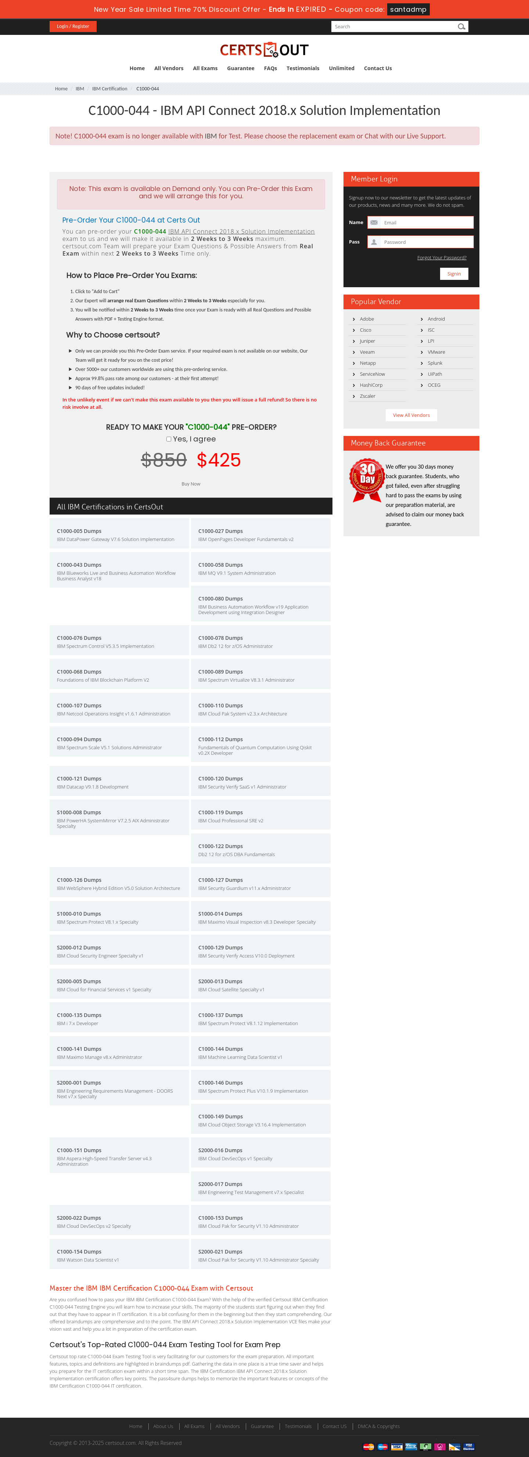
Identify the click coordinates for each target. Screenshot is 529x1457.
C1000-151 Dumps (79, 1150)
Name (356, 222)
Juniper (367, 341)
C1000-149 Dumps (220, 1116)
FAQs (270, 68)
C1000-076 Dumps (79, 637)
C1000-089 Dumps (220, 671)
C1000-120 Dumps (220, 778)
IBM (80, 89)
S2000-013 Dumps (220, 981)
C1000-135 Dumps (79, 1014)
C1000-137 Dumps (220, 1014)
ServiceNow (372, 374)
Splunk (435, 363)
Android (436, 318)
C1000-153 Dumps (220, 1217)
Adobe (367, 318)
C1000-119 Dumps (220, 812)
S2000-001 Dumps (79, 1082)
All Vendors (168, 68)
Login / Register (73, 26)
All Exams (205, 68)
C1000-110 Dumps (220, 705)
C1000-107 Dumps (79, 705)
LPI (431, 341)
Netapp (368, 363)
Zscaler (367, 396)
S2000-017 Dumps (220, 1183)
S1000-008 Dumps (79, 812)
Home (137, 68)
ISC (431, 330)
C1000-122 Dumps (220, 846)
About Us (163, 1426)
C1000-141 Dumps (79, 1048)
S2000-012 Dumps (79, 947)
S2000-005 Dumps (79, 981)
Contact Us (378, 68)
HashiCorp (371, 385)
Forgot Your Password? (442, 257)
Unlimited (342, 68)
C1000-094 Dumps (79, 739)
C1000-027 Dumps (220, 530)
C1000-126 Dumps (79, 879)
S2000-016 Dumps (220, 1150)
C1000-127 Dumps (220, 879)
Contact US (335, 1426)
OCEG (434, 385)
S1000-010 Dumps (79, 913)
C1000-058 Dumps (220, 564)
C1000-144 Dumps (220, 1048)
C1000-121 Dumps (79, 778)
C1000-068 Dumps (79, 671)
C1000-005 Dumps (79, 530)
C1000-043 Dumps (79, 564)
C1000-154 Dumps (79, 1251)
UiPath (435, 374)
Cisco (365, 330)
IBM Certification (109, 89)
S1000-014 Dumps (220, 913)
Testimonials (303, 68)
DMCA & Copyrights (379, 1426)
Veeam (367, 352)
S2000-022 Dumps (79, 1217)
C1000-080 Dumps (220, 598)
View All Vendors (411, 415)
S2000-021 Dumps (220, 1251)
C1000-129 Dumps (220, 947)
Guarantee (240, 68)
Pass (354, 241)
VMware (436, 352)
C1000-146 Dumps (220, 1082)
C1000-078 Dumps (220, 637)
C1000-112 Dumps (220, 739)
